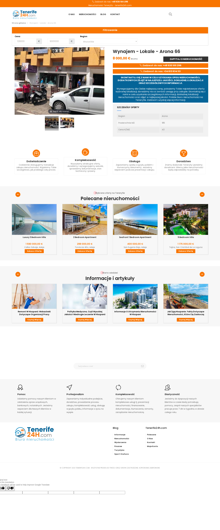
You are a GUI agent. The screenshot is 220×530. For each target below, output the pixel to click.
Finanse (118, 446)
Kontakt (151, 442)
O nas (150, 438)
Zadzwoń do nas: (110, 2)
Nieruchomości (121, 438)
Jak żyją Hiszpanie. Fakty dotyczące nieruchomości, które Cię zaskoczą (185, 313)
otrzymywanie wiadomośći (112, 371)
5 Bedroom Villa (186, 237)
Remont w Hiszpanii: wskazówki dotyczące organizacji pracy (34, 313)
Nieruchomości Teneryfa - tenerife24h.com (110, 5)
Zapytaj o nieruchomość (185, 59)
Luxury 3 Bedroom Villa (34, 237)
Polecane (151, 434)
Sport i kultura (121, 454)
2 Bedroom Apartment (84, 237)
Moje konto (152, 446)
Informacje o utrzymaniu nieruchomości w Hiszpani (135, 313)
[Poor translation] (10, 488)
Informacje (119, 434)
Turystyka (119, 450)
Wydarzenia (120, 442)
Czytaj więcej (34, 319)
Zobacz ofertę (34, 251)
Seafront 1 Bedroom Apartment (135, 237)
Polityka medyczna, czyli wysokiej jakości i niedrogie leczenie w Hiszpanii (84, 313)
